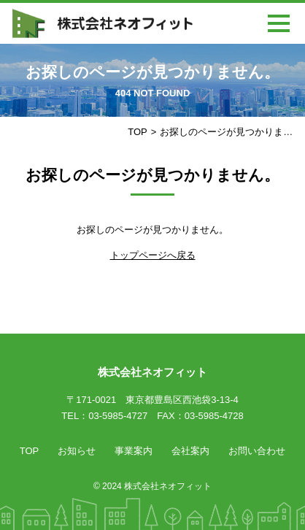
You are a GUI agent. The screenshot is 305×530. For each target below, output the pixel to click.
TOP (137, 131)
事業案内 (133, 450)
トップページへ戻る (153, 255)
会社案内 (190, 450)
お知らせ (77, 450)
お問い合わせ (256, 450)
